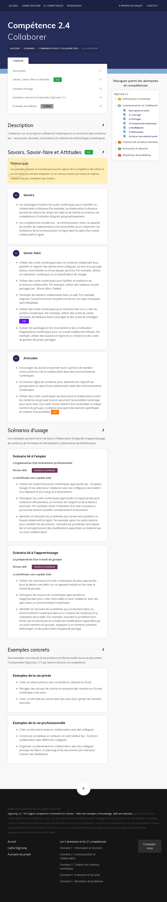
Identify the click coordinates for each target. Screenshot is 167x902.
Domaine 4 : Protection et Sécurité (80, 875)
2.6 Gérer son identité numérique (146, 136)
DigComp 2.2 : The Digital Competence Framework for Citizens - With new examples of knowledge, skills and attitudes (70, 813)
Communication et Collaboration (58, 48)
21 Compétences (53, 5)
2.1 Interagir (135, 114)
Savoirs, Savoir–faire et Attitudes (37, 79)
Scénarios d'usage (23, 88)
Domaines (29, 48)
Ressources (74, 5)
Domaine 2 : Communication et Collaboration (77, 856)
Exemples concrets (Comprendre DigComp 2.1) (39, 97)
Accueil (13, 5)
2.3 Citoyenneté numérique (143, 123)
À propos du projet (131, 5)
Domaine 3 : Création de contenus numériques (79, 866)
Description (19, 70)
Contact (152, 5)
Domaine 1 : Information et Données (81, 848)
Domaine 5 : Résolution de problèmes (81, 881)
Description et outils (139, 110)
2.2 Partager (135, 119)
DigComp (15, 48)
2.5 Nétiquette (136, 131)
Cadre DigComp (31, 5)
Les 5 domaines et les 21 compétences (83, 841)
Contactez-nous (149, 846)
